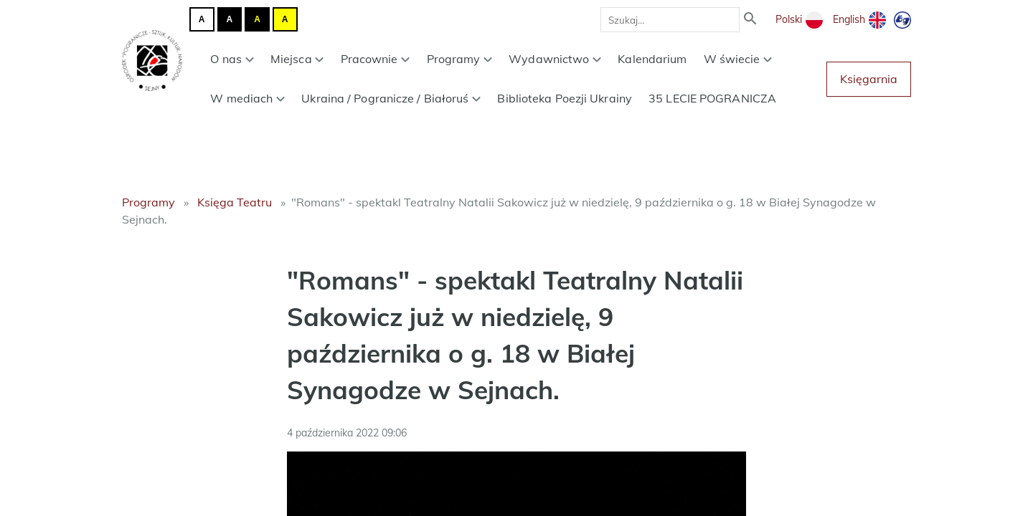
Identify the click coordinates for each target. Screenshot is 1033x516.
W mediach (247, 98)
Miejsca (297, 59)
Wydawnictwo (555, 59)
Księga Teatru (234, 202)
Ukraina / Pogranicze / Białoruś (391, 98)
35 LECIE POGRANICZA (712, 98)
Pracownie (375, 59)
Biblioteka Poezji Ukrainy (564, 98)
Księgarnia (868, 79)
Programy (460, 59)
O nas (231, 59)
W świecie (738, 59)
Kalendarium (652, 59)
